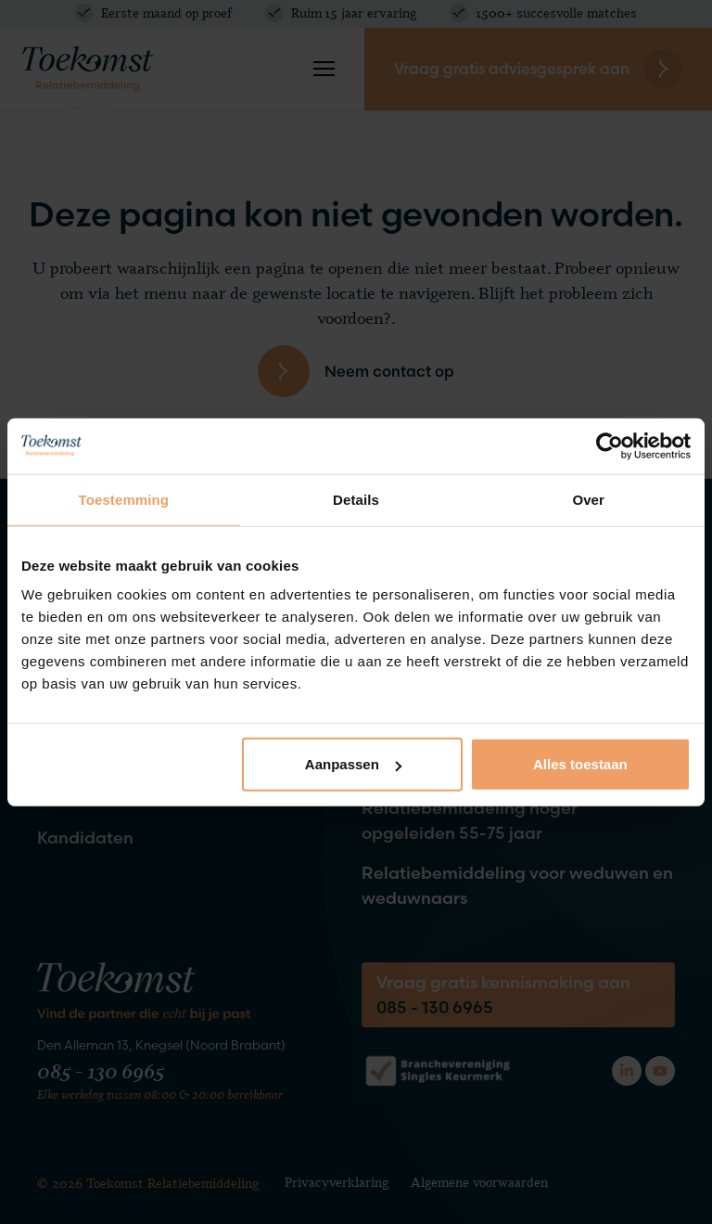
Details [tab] (356, 499)
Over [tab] (588, 499)
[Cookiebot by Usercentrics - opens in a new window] (609, 445)
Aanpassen (353, 764)
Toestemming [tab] (124, 499)
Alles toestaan (580, 764)
